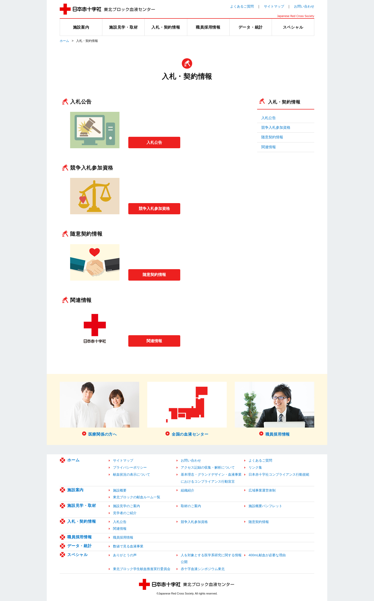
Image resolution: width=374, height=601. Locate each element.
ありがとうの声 (125, 555)
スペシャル (77, 554)
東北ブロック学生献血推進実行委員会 (141, 569)
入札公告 (154, 142)
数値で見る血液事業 (128, 546)
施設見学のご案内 (126, 506)
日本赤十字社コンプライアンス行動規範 (279, 474)
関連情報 (154, 340)
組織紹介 (187, 490)
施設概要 (119, 490)
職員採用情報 (79, 537)
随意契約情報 (154, 274)
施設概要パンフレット (265, 506)
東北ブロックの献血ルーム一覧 (136, 497)
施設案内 (75, 490)
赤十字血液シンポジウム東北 (203, 569)
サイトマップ (274, 6)
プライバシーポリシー (130, 467)
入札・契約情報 (284, 102)
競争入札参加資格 (154, 208)
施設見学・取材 (81, 505)
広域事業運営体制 (262, 490)
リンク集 (255, 467)
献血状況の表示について (131, 474)
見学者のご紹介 (125, 513)
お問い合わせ (304, 6)
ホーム (64, 41)
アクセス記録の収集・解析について (208, 467)
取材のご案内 (191, 506)
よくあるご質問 (242, 6)
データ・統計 (79, 546)
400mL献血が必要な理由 (267, 555)
